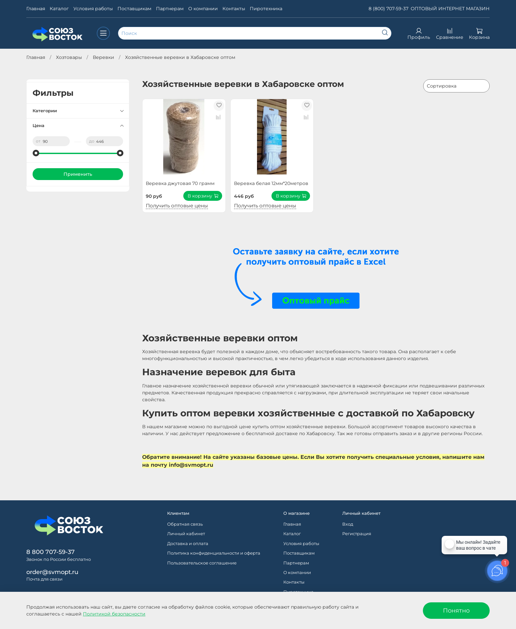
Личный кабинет (186, 533)
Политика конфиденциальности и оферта (213, 553)
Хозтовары (69, 57)
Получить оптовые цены (177, 205)
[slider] (36, 153)
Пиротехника (266, 9)
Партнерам (170, 9)
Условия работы (93, 9)
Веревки (103, 57)
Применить (78, 174)
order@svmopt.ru (52, 572)
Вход (347, 524)
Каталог (59, 9)
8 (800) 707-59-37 (388, 9)
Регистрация (356, 533)
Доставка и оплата (187, 543)
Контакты (233, 9)
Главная (35, 9)
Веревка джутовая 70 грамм (180, 183)
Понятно (456, 610)
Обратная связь (185, 524)
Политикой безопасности (114, 614)
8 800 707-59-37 (50, 552)
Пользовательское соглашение (202, 563)
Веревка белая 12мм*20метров (271, 183)
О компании (203, 9)
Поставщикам (134, 9)
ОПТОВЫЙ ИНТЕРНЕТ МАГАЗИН (450, 9)
